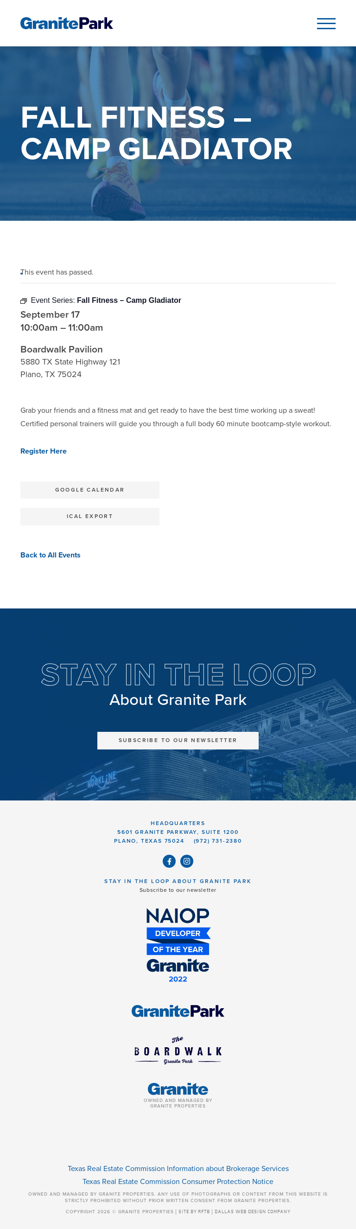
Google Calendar (90, 489)
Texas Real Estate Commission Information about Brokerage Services (178, 1168)
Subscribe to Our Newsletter (178, 740)
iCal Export (90, 516)
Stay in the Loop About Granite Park (177, 881)
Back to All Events (50, 555)
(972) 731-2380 (218, 841)
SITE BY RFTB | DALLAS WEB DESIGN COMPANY (234, 1212)
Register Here (43, 451)
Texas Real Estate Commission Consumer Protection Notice (178, 1181)
